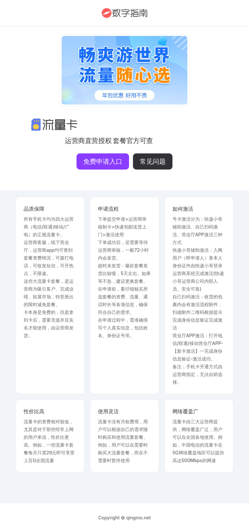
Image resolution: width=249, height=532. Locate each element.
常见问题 (153, 161)
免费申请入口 (102, 161)
